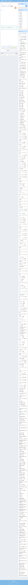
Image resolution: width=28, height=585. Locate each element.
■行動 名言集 (21, 108)
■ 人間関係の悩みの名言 (22, 43)
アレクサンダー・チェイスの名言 (23, 204)
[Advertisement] (9, 18)
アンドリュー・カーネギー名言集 (23, 227)
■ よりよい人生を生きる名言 (22, 34)
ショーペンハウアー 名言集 (23, 289)
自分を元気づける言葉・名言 (23, 545)
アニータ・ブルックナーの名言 (23, 153)
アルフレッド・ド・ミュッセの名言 (23, 181)
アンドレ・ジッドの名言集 (23, 229)
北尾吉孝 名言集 (21, 434)
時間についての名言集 (22, 490)
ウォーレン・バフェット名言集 (23, 274)
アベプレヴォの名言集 (22, 158)
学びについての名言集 (22, 462)
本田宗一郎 (20, 495)
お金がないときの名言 (22, 127)
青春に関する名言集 (22, 572)
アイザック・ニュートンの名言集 (23, 131)
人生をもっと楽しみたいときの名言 (23, 396)
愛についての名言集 (22, 484)
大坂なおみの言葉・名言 (22, 453)
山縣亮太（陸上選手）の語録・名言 (23, 471)
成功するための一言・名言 (23, 486)
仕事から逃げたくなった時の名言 (23, 409)
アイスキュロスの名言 (22, 133)
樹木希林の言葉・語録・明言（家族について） (23, 510)
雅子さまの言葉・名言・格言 (23, 570)
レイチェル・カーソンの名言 (23, 368)
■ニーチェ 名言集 (21, 77)
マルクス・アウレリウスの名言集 (23, 354)
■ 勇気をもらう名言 (22, 48)
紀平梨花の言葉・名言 (22, 532)
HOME (14, 581)
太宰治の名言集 (21, 459)
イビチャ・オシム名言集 (22, 258)
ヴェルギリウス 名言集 (22, 385)
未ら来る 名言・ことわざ (6, 0)
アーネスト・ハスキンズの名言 (23, 252)
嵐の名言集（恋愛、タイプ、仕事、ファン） (22, 475)
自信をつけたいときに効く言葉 (23, 542)
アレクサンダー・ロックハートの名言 (23, 207)
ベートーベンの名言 (22, 342)
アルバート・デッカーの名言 (23, 172)
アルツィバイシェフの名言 (23, 170)
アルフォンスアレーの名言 (13, 50)
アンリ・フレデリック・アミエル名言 (23, 243)
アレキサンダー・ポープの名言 (23, 202)
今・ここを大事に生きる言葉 (23, 406)
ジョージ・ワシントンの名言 (23, 292)
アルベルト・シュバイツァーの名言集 (23, 188)
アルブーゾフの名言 (22, 185)
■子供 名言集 (21, 92)
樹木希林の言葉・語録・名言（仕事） (23, 502)
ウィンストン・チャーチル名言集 (23, 269)
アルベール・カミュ (22, 192)
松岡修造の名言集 (21, 498)
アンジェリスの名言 (22, 217)
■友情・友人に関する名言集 (22, 89)
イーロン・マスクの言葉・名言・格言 (23, 263)
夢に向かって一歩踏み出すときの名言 (23, 449)
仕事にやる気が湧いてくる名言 (23, 414)
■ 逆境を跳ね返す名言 (22, 72)
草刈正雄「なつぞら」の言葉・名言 (23, 556)
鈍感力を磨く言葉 (21, 566)
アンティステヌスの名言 (22, 219)
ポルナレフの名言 (21, 344)
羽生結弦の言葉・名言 (22, 535)
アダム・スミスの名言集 (22, 146)
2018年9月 (20, 23)
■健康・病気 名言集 (22, 83)
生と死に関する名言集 (22, 523)
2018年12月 (20, 18)
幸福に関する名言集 (22, 477)
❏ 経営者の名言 (21, 124)
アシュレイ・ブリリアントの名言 (23, 144)
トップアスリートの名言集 (23, 308)
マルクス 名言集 (21, 351)
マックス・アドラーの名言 (23, 347)
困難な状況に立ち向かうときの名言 (23, 444)
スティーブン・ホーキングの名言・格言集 (23, 294)
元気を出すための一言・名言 (23, 426)
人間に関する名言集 (22, 404)
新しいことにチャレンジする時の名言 (23, 488)
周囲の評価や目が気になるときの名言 (23, 441)
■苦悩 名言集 (21, 106)
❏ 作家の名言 (21, 114)
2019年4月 (20, 13)
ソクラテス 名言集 (22, 303)
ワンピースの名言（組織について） (23, 380)
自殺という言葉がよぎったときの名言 (23, 549)
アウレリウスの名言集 (22, 142)
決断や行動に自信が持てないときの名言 (23, 517)
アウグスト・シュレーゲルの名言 (23, 140)
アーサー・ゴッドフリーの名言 (23, 250)
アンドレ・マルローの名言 (23, 233)
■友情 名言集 (21, 86)
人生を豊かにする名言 (22, 402)
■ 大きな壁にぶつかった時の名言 (22, 57)
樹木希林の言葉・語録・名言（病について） (23, 507)
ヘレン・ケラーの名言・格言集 (23, 339)
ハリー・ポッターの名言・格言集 (23, 314)
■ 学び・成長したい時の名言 (22, 60)
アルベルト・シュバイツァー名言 (23, 191)
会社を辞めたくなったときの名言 (23, 423)
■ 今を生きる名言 (21, 45)
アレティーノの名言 (22, 213)
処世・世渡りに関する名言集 (23, 428)
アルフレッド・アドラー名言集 (23, 178)
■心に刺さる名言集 (21, 97)
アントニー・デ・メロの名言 (23, 225)
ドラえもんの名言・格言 (22, 309)
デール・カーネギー (22, 306)
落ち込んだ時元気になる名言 (23, 558)
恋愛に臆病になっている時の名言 (23, 482)
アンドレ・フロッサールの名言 (23, 231)
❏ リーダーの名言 (22, 111)
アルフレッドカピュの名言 (23, 176)
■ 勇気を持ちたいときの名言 (22, 50)
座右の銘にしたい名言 (22, 478)
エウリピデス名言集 (22, 276)
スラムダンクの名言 (22, 301)
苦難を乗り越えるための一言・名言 (23, 553)
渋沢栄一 (20, 519)
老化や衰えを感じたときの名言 (23, 538)
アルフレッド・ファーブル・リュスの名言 (22, 184)
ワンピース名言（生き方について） (23, 383)
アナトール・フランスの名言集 (23, 150)
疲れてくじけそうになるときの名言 (23, 527)
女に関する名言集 (21, 460)
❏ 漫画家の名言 (21, 122)
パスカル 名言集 (21, 316)
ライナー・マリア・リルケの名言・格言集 (23, 364)
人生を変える (21, 401)
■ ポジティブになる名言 (22, 37)
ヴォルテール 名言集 (22, 386)
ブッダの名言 (21, 325)
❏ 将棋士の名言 (21, 119)
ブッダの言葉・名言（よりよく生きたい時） (23, 328)
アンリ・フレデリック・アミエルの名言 (23, 240)
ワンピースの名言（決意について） (23, 378)
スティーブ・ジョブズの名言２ (23, 300)
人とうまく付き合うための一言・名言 (23, 394)
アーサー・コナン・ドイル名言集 (23, 247)
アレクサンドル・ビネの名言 (23, 211)
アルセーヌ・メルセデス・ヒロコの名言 (23, 168)
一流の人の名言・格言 (22, 388)
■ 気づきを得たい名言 (22, 65)
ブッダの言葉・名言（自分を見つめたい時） (23, 333)
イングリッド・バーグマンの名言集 (23, 261)
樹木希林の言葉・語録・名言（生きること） (23, 505)
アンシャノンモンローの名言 (23, 216)
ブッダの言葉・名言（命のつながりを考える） (23, 330)
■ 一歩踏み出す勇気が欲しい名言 (22, 40)
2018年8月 (20, 24)
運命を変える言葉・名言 (22, 563)
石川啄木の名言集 (21, 529)
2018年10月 (20, 21)
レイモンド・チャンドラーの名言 (23, 371)
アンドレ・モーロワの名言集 (23, 236)
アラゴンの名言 (21, 159)
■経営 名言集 (21, 103)
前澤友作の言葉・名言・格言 (23, 431)
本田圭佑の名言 (21, 493)
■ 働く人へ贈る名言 (22, 46)
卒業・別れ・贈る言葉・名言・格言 (23, 437)
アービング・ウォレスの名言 (23, 255)
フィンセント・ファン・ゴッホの (23, 322)
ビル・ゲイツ (21, 318)
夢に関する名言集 (21, 451)
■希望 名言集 (21, 95)
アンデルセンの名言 (22, 222)
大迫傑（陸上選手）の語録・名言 (22, 457)
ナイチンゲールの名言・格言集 (23, 312)
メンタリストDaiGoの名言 (22, 360)
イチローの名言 (21, 257)
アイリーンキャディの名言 (23, 136)
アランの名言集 (21, 161)
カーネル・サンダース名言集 (23, 283)
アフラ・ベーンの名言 (22, 156)
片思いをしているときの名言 (23, 521)
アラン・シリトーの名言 (22, 164)
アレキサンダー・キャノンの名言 (23, 199)
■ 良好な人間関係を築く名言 (22, 69)
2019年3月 (20, 15)
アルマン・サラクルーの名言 (23, 195)
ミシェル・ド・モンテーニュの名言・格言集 (23, 358)
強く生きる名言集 (21, 480)
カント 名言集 (21, 279)
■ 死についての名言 (22, 63)
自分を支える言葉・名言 (22, 546)
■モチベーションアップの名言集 (22, 80)
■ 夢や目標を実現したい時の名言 (22, 55)
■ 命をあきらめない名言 (22, 52)
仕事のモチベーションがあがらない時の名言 (23, 419)
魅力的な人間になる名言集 (23, 575)
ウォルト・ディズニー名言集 (23, 271)
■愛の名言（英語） (21, 100)
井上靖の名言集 (21, 391)
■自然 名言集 (21, 105)
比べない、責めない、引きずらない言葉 (23, 513)
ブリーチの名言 (21, 335)
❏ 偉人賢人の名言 (22, 116)
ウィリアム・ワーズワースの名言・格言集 (23, 266)
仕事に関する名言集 (22, 416)
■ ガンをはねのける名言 (22, 36)
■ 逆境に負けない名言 (22, 71)
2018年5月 (20, 26)
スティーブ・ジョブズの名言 (23, 297)
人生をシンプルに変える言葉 (23, 399)
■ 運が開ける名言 (21, 74)
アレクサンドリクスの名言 (23, 209)
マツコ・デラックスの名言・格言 (22, 350)
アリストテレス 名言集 (22, 166)
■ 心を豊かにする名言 (22, 62)
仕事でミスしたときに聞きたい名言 (23, 412)
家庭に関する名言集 (22, 468)
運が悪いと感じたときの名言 (23, 561)
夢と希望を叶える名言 (22, 447)
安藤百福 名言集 (21, 465)
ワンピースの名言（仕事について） (23, 375)
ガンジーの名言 (21, 285)
